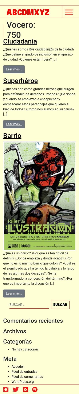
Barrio (12, 136)
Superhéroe (20, 81)
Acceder (18, 367)
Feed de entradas (24, 372)
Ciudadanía (20, 41)
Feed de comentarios (27, 377)
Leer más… (14, 69)
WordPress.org (23, 382)
